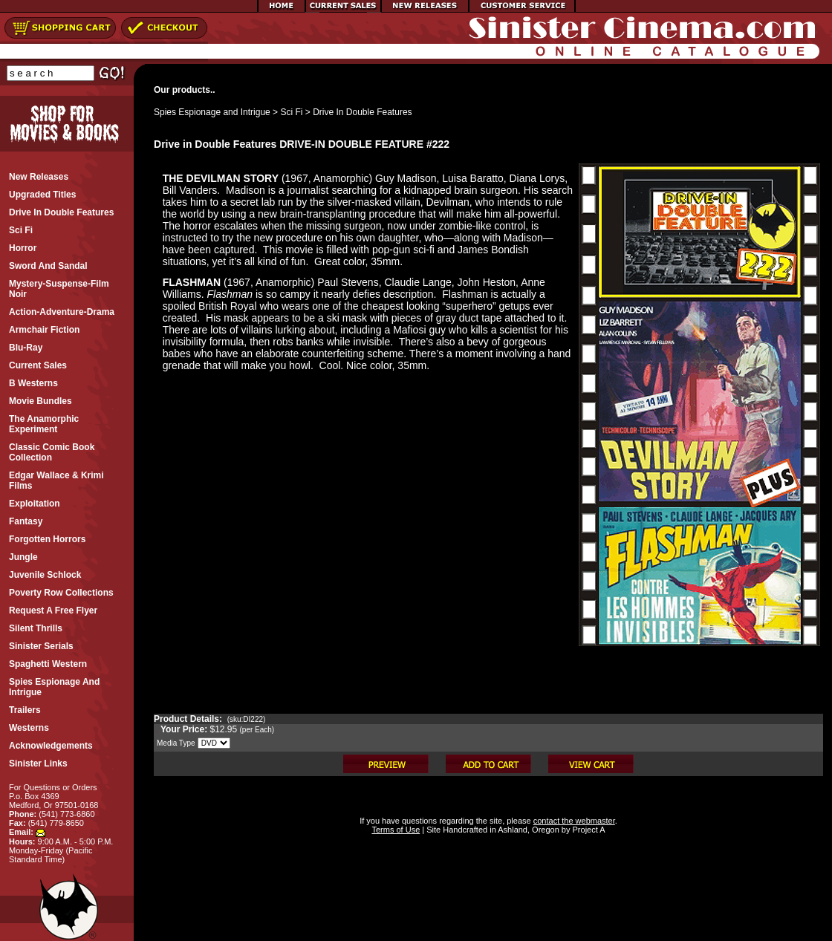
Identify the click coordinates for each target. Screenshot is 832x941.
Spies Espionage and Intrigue (212, 112)
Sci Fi (291, 112)
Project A (587, 829)
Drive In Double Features (362, 112)
